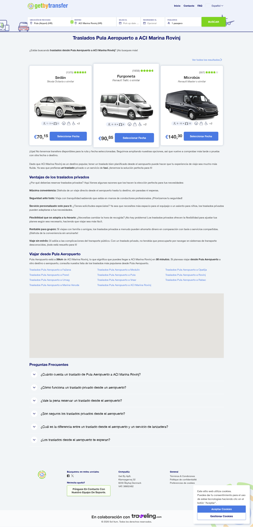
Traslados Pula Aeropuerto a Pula (116, 275)
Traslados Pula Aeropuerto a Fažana (50, 270)
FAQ (199, 5)
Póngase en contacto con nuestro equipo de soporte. (89, 491)
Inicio (177, 5)
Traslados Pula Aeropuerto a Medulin (118, 270)
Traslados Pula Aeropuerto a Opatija (186, 270)
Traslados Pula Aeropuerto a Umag (49, 280)
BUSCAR (213, 21)
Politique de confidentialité (183, 480)
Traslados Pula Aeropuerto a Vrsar (116, 280)
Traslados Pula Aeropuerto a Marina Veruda (54, 285)
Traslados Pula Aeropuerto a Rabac (185, 280)
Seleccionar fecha (68, 136)
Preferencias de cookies (182, 483)
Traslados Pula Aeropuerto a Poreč (49, 275)
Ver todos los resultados (208, 59)
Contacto (189, 5)
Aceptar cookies (221, 509)
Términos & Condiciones (182, 476)
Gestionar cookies (221, 516)
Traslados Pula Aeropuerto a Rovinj (185, 275)
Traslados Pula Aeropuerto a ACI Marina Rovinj (124, 285)
